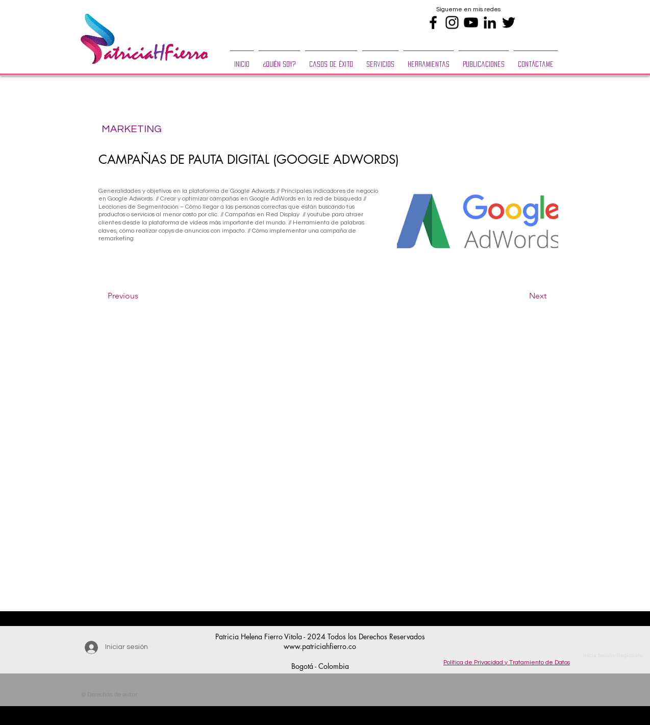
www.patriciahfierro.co (320, 646)
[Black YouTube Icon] (471, 22)
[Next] (520, 296)
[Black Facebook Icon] (433, 22)
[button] (380, 60)
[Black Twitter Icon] (508, 22)
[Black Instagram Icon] (452, 22)
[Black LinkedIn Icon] (489, 22)
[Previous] (141, 296)
